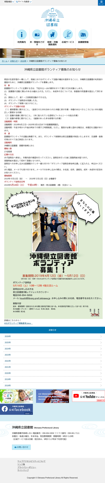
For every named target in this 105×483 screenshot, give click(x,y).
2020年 (8, 373)
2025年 (8, 343)
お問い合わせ (21, 447)
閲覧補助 (9, 2)
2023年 (8, 355)
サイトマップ (23, 470)
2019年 (23, 61)
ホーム (5, 61)
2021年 (8, 367)
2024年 (8, 349)
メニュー (101, 4)
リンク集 (21, 464)
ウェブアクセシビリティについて (31, 461)
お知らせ (14, 61)
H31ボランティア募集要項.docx (18, 323)
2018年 (8, 386)
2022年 (8, 361)
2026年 (8, 336)
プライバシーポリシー (26, 467)
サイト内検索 (23, 2)
